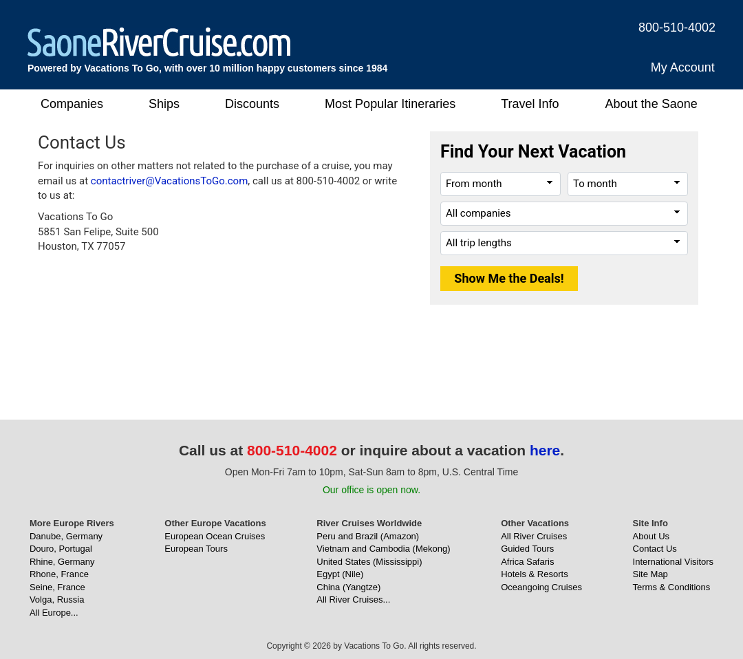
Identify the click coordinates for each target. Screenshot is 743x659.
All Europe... (54, 612)
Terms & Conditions (672, 587)
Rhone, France (59, 574)
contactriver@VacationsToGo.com (169, 181)
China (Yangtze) (348, 587)
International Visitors (673, 562)
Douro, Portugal (61, 548)
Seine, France (57, 587)
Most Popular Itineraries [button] (390, 104)
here (545, 450)
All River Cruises (534, 536)
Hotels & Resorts (534, 574)
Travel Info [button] (530, 104)
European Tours (196, 548)
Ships (164, 104)
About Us (651, 536)
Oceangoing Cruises (541, 587)
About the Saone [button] (651, 104)
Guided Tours (527, 548)
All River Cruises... (353, 599)
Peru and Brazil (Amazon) (367, 536)
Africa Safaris (527, 562)
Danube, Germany (66, 536)
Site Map (650, 574)
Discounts (252, 104)
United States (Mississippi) (369, 562)
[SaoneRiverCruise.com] (159, 41)
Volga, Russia (57, 599)
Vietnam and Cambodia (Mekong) (383, 548)
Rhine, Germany (62, 562)
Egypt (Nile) (339, 574)
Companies (72, 104)
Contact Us (655, 548)
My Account (683, 67)
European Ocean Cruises (214, 536)
